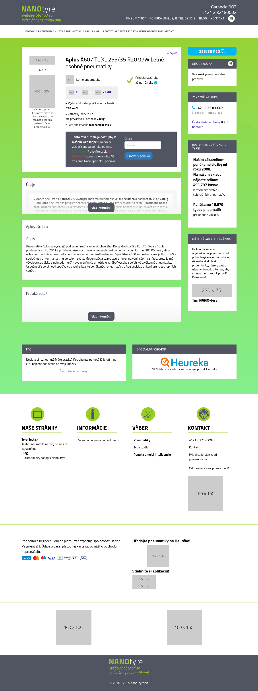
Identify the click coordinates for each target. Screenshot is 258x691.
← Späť (171, 53)
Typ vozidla (141, 447)
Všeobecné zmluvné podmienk (98, 440)
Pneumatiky (136, 18)
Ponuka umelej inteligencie (172, 18)
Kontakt (217, 18)
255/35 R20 (212, 51)
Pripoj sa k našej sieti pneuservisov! (203, 457)
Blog (203, 18)
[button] (205, 493)
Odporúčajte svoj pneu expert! (209, 468)
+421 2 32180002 (219, 12)
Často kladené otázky (206, 122)
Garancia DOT (224, 6)
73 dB (103, 92)
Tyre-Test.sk (30, 439)
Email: (128, 138)
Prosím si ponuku (138, 155)
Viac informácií (101, 207)
